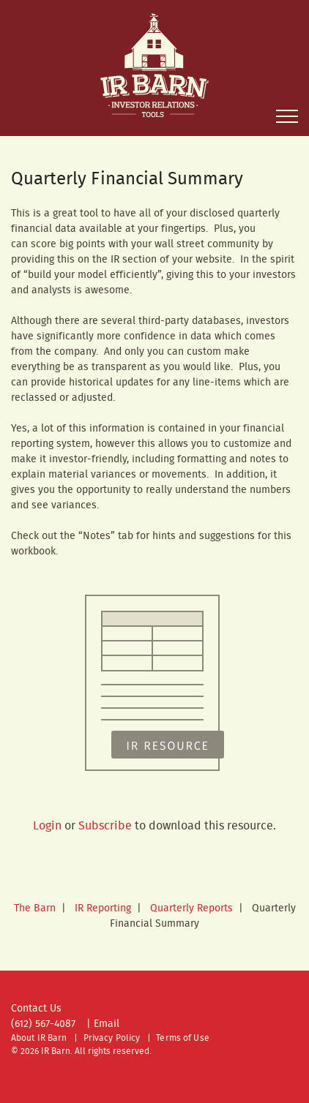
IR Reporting (103, 908)
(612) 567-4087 (43, 1024)
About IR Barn (39, 1038)
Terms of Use (182, 1038)
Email (106, 1024)
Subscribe (105, 826)
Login (47, 826)
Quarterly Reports (191, 908)
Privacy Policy (112, 1038)
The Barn (35, 908)
